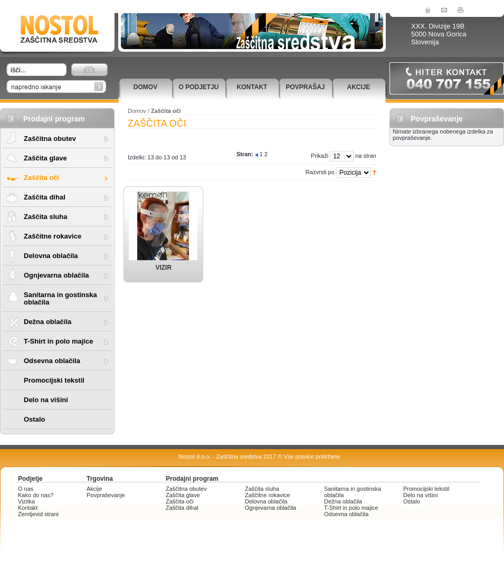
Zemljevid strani (38, 514)
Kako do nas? (35, 495)
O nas (25, 489)
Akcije (358, 87)
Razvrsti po (320, 172)
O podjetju (198, 87)
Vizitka (26, 501)
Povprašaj (305, 87)
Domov (145, 87)
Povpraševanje (106, 495)
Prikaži (319, 156)
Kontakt (252, 87)
